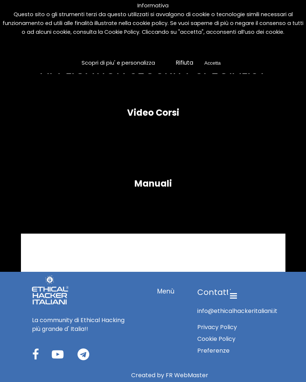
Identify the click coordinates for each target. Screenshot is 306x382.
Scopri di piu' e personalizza (118, 62)
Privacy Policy (217, 327)
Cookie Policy (121, 32)
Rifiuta (183, 62)
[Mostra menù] (233, 295)
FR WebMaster (187, 375)
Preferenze (213, 350)
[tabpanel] (81, 325)
